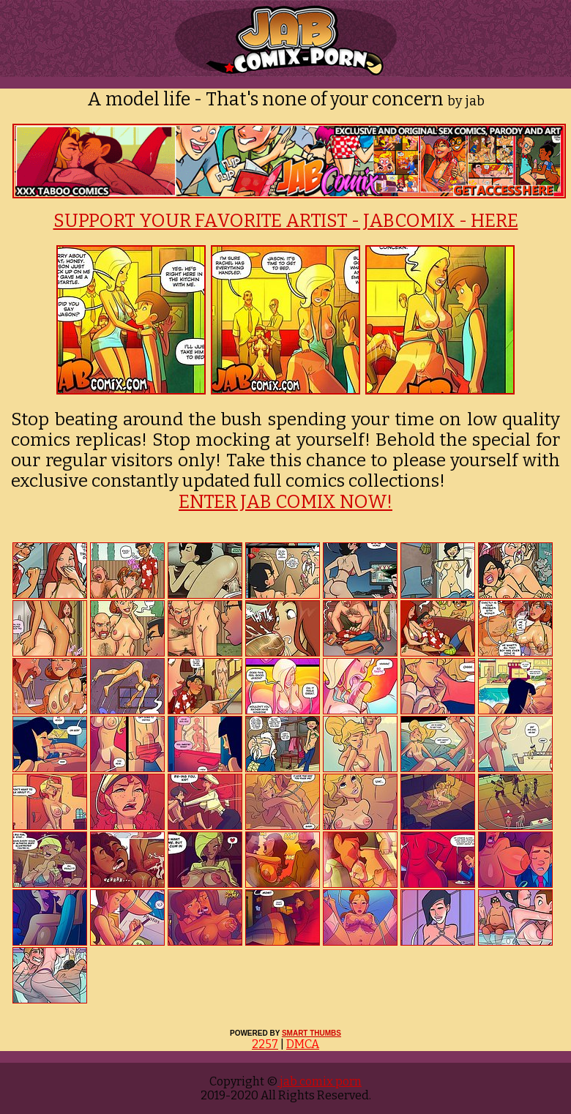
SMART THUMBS (311, 1033)
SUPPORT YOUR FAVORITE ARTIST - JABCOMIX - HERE (285, 221)
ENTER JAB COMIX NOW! (285, 502)
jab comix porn (319, 1081)
